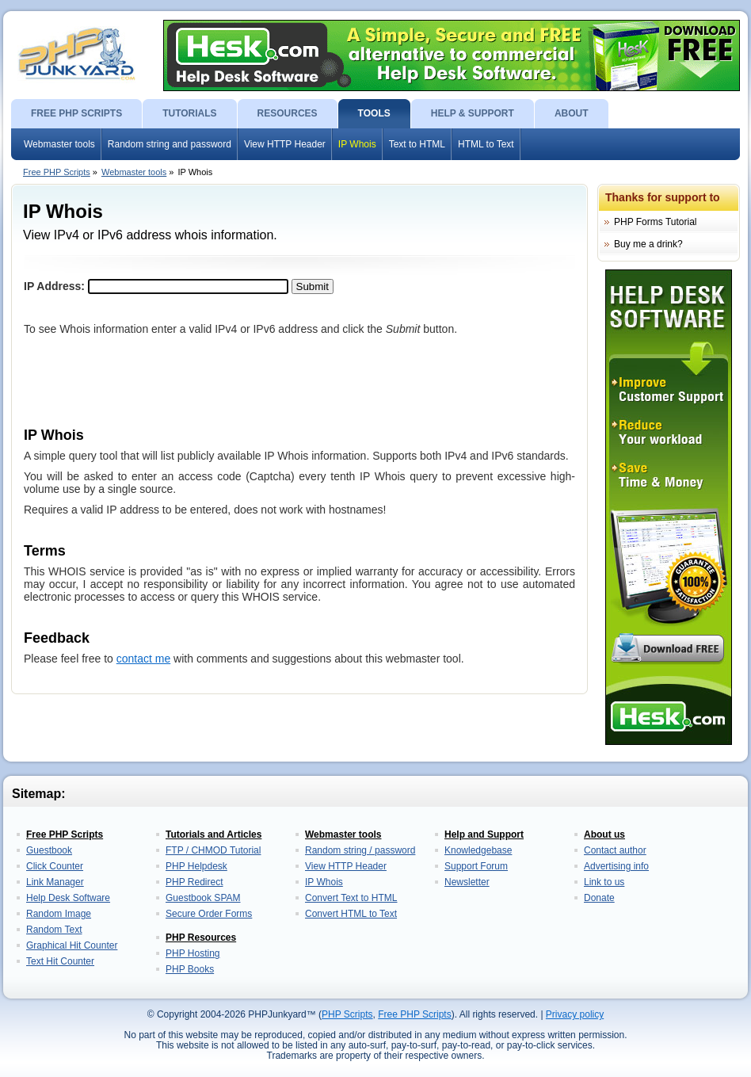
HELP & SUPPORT (472, 113)
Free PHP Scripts (56, 172)
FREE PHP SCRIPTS (76, 113)
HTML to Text (486, 144)
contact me (143, 658)
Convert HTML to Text (351, 913)
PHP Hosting (192, 953)
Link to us (604, 882)
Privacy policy (575, 1014)
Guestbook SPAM (203, 897)
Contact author (615, 850)
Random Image (58, 913)
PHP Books (190, 969)
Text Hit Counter (60, 961)
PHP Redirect (194, 882)
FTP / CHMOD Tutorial (213, 850)
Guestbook (49, 850)
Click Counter (54, 866)
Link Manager (55, 882)
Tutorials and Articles (213, 834)
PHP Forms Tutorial (655, 222)
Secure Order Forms (209, 913)
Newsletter (467, 882)
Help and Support (484, 834)
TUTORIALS (189, 113)
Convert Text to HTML (351, 897)
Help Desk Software (68, 897)
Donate (599, 897)
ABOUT (572, 113)
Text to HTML (417, 144)
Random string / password (360, 850)
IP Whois (357, 144)
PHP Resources (201, 937)
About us (604, 834)
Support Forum (476, 866)
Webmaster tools (59, 144)
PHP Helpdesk (196, 866)
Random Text (54, 929)
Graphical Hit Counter (71, 945)
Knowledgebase (478, 850)
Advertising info (616, 866)
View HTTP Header (285, 144)
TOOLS (374, 113)
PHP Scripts (347, 1014)
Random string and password (169, 144)
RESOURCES (287, 113)
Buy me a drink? (648, 244)
